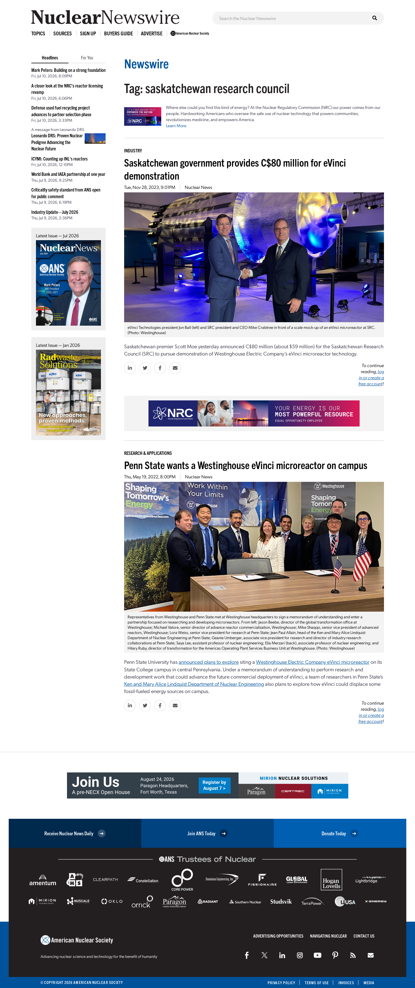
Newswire (146, 63)
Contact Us (364, 935)
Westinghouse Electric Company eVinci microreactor (312, 661)
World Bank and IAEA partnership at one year (68, 174)
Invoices (346, 982)
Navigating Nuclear (328, 935)
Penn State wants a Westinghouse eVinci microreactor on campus (245, 464)
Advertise (151, 33)
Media (369, 982)
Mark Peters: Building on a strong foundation (68, 70)
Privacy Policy (281, 982)
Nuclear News (198, 187)
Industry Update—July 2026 (54, 212)
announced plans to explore (209, 661)
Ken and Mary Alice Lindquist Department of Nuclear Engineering (194, 683)
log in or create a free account (371, 377)
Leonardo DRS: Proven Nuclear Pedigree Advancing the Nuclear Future (57, 141)
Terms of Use (317, 982)
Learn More (176, 125)
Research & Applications (148, 453)
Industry (133, 150)
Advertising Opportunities (278, 935)
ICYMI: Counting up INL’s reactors (59, 158)
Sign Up (88, 33)
